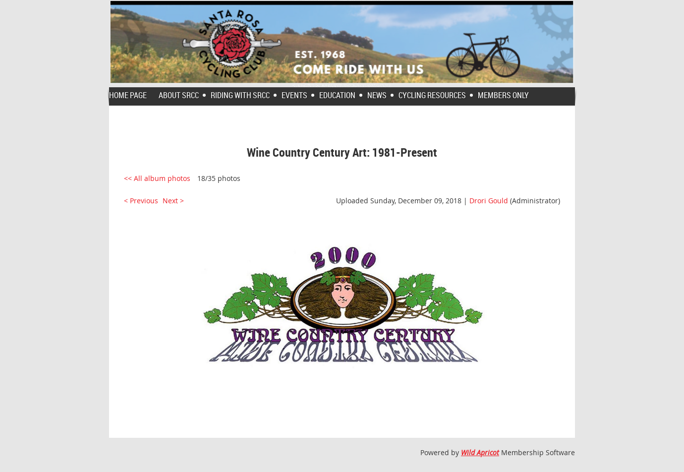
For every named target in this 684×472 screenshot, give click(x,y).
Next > (173, 200)
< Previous (141, 200)
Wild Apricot (480, 452)
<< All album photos (157, 178)
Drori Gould (488, 200)
